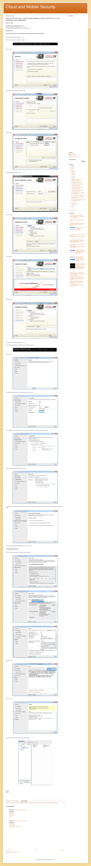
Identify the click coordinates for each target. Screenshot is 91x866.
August (72, 172)
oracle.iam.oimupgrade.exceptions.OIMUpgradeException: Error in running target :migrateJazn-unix (77, 241)
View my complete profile (73, 156)
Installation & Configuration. (24, 802)
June (72, 176)
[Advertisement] (77, 39)
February (73, 202)
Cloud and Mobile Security (30, 6)
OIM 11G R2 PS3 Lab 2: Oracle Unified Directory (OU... (77, 191)
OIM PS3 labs (35, 802)
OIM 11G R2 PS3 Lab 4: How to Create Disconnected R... (77, 185)
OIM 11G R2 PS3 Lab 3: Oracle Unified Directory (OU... (77, 188)
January (73, 204)
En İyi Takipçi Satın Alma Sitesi (15, 826)
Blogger (53, 859)
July (72, 174)
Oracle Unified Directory (42, 802)
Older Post (62, 850)
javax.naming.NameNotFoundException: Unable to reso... (78, 200)
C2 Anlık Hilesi (12, 825)
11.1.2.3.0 (10, 802)
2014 (71, 206)
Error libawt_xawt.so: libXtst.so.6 (76, 276)
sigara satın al (11, 815)
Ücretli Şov (11, 813)
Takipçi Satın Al (12, 823)
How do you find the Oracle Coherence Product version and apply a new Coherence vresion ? (80, 258)
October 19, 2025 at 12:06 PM (20, 809)
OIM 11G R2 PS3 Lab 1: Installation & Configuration (78, 193)
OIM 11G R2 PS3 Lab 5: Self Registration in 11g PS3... (76, 183)
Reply (10, 816)
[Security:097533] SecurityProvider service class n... (77, 198)
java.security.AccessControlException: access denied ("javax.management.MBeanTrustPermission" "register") (77, 246)
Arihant (14, 802)
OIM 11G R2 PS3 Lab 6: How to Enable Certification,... (77, 180)
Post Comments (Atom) (15, 852)
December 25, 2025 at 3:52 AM (20, 820)
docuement (17, 802)
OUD (57, 802)
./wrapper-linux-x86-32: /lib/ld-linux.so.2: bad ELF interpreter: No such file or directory (77, 224)
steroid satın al (12, 812)
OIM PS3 (31, 802)
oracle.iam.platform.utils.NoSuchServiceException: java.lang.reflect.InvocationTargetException (77, 236)
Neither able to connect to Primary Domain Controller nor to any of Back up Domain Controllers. (77, 216)
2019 (71, 166)
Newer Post (8, 850)
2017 (71, 168)
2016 (71, 169)
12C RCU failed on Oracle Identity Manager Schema (76, 285)
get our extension (72, 210)
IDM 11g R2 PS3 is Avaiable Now (77, 195)
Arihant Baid (72, 154)
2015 (71, 171)
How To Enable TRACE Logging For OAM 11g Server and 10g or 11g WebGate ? (77, 282)
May (72, 177)
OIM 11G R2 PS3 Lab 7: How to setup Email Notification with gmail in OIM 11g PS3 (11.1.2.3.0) (80, 252)
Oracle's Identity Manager (51, 802)
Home (35, 850)
